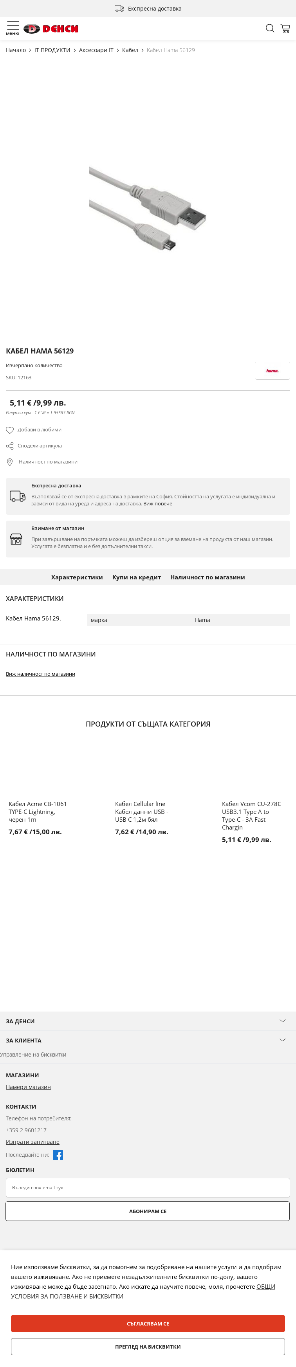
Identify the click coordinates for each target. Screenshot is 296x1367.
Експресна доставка (155, 8)
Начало (16, 50)
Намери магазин (28, 1087)
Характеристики (77, 577)
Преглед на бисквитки (148, 1346)
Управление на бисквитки (33, 1054)
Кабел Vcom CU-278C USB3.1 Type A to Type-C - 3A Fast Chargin (251, 815)
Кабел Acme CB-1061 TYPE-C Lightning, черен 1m (38, 811)
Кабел (131, 50)
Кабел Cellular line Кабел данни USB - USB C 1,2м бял (141, 811)
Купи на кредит (136, 577)
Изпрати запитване (33, 1141)
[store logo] (50, 29)
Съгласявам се (148, 1323)
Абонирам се (147, 1211)
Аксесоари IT (97, 50)
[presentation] (65, 1240)
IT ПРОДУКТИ (53, 50)
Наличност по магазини (48, 461)
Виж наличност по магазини (40, 673)
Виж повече (157, 503)
